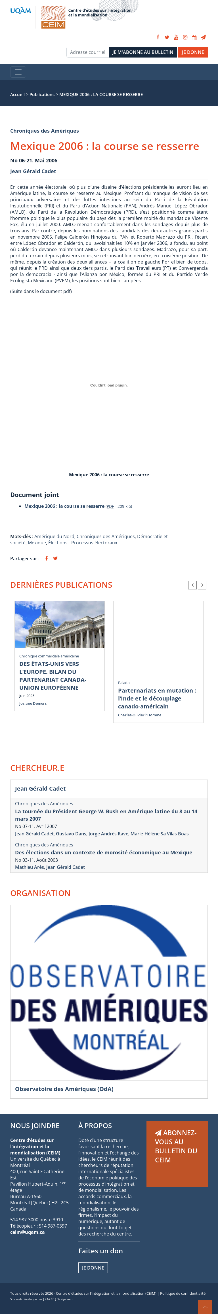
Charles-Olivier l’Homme (139, 715)
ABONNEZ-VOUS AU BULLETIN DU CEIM (176, 1146)
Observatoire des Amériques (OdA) (64, 1089)
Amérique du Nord (54, 536)
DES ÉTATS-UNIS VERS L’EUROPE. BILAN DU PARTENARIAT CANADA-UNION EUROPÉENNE (52, 675)
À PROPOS (95, 1125)
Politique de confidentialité (183, 1293)
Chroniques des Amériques (44, 130)
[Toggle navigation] (18, 72)
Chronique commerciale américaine (49, 656)
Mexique (37, 543)
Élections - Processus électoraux (82, 543)
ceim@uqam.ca (27, 1232)
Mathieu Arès (29, 867)
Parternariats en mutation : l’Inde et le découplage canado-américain (157, 698)
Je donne (93, 1268)
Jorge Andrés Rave (108, 834)
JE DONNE (193, 52)
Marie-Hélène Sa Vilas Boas (160, 834)
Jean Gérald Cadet (33, 171)
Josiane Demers (33, 703)
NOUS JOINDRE (34, 1125)
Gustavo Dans (71, 834)
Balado (124, 682)
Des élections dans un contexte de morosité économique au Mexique (103, 852)
